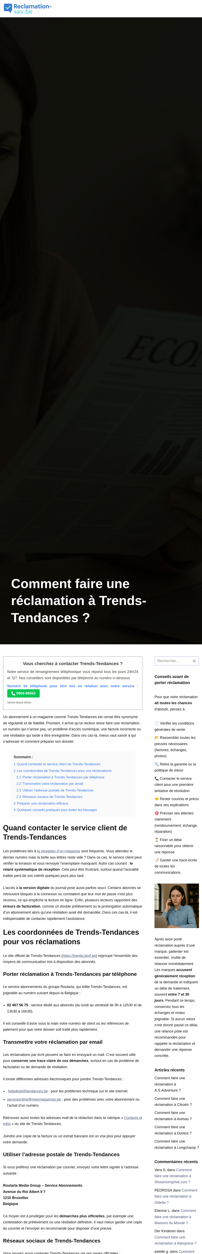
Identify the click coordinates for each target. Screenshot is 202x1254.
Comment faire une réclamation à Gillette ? (176, 1211)
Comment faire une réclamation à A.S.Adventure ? (169, 1092)
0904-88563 (23, 693)
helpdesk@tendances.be (28, 1093)
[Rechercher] (172, 660)
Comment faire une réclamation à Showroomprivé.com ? (173, 1190)
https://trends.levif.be (79, 957)
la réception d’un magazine (59, 852)
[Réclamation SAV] (28, 9)
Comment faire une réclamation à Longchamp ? (175, 1155)
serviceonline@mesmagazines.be (34, 1101)
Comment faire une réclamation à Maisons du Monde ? (175, 1231)
